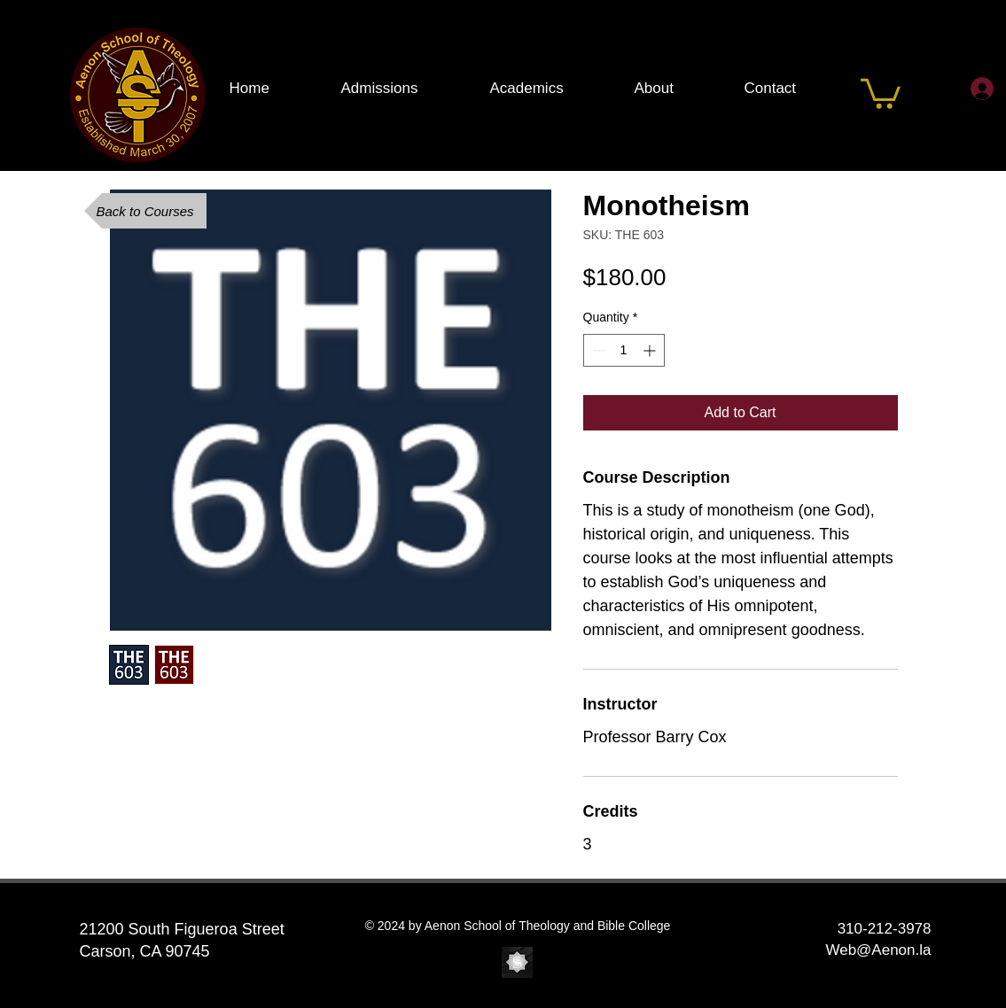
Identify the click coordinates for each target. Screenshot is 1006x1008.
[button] (881, 92)
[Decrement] (597, 350)
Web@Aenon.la (878, 950)
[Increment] (651, 350)
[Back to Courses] (145, 211)
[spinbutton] (624, 350)
